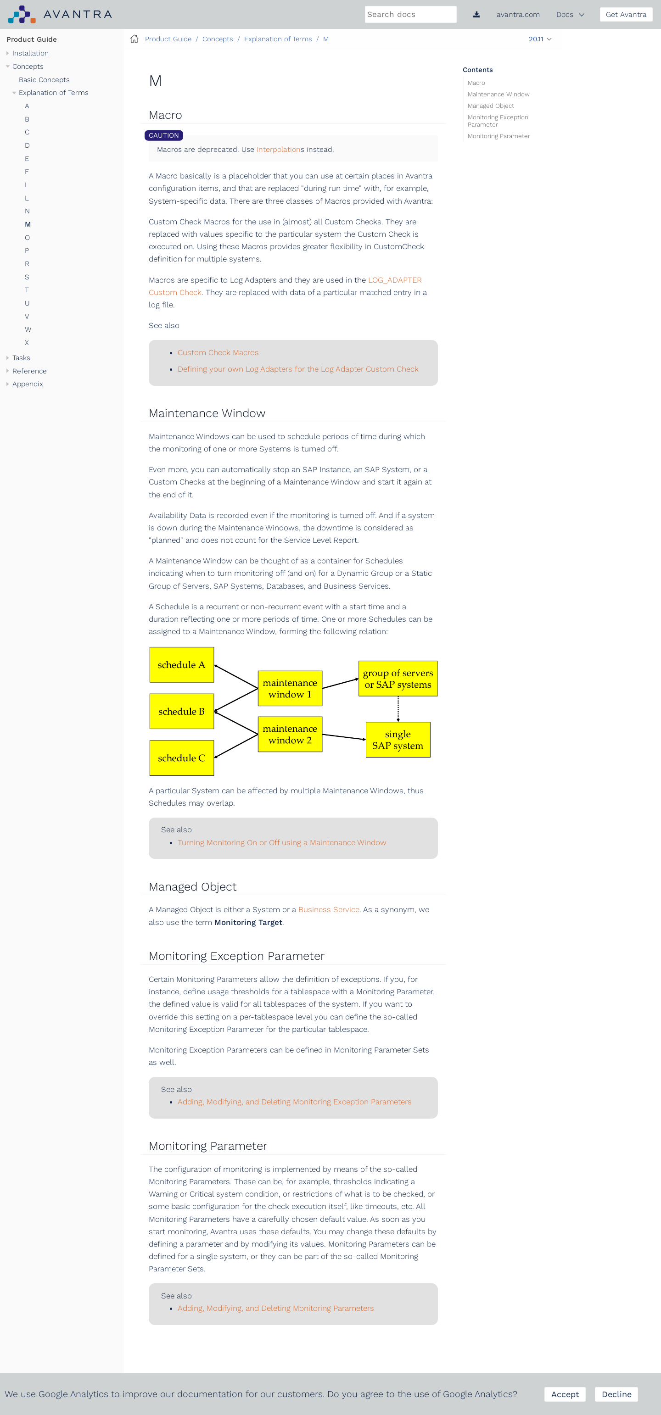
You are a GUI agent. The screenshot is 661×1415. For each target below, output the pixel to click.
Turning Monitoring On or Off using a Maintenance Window (282, 842)
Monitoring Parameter (499, 135)
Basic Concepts (44, 80)
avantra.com (518, 14)
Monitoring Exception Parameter (498, 120)
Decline (617, 1394)
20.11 (536, 39)
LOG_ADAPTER (395, 279)
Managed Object (491, 105)
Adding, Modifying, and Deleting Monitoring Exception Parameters (295, 1101)
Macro (476, 82)
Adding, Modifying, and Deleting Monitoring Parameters (276, 1308)
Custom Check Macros (218, 352)
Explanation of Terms (54, 93)
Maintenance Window (499, 93)
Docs (564, 14)
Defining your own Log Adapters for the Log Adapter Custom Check (298, 368)
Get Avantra (626, 14)
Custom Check (175, 292)
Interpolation (279, 149)
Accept (565, 1394)
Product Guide (31, 39)
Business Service (328, 909)
